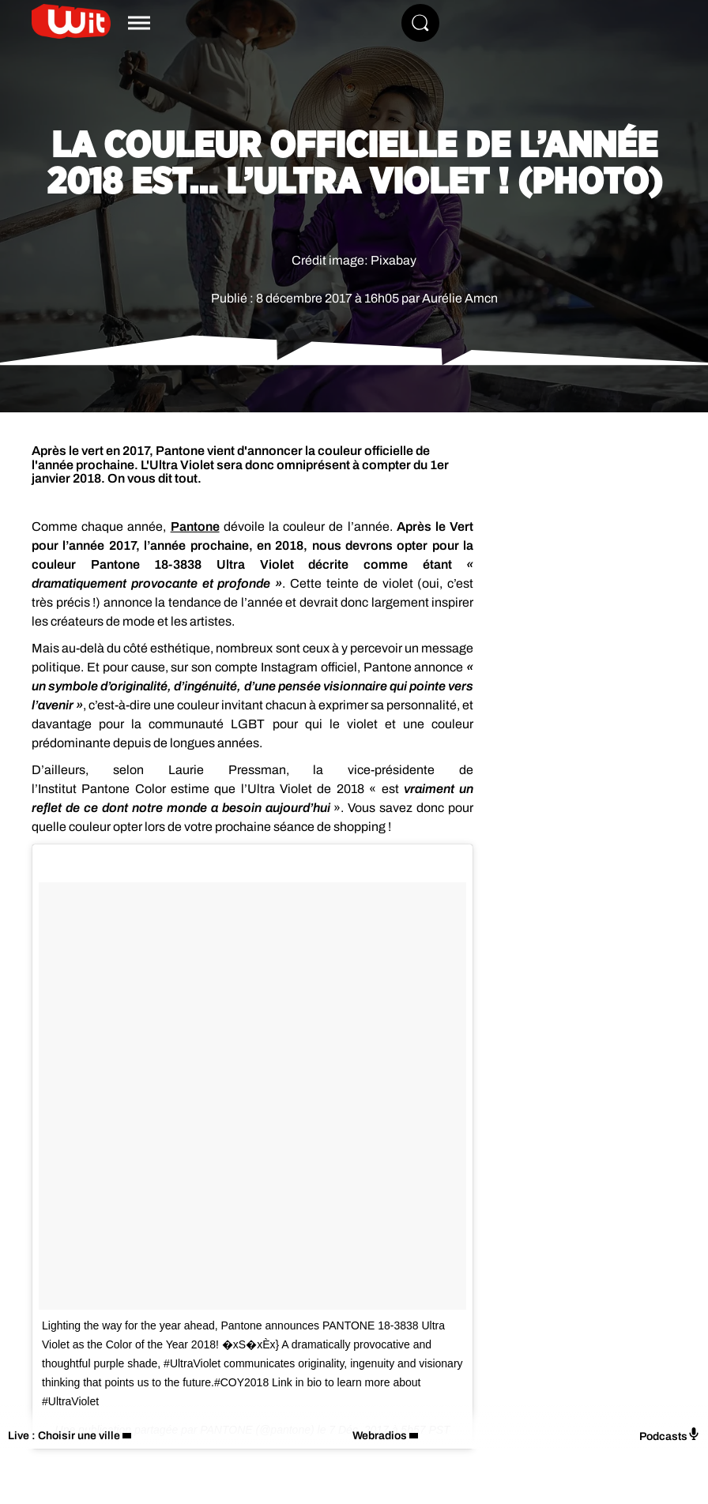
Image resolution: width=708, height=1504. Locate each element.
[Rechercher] (420, 23)
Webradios (379, 1436)
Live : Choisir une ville (64, 1436)
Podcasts (669, 1434)
